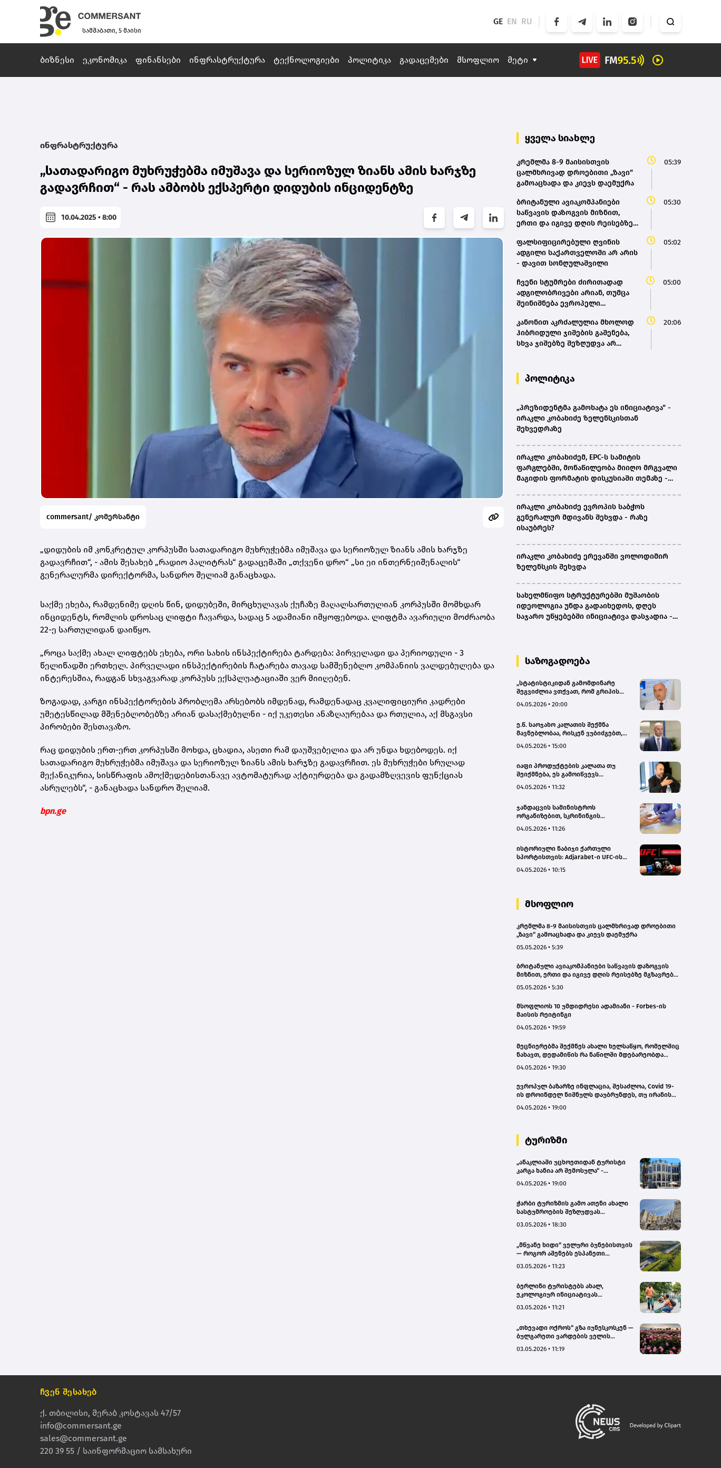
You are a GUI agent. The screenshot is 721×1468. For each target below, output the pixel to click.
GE (498, 21)
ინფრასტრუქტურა (227, 60)
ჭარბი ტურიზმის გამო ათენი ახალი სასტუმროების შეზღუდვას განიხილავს (572, 1208)
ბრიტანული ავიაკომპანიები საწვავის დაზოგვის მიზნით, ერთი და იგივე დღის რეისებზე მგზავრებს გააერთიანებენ (597, 971)
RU (526, 21)
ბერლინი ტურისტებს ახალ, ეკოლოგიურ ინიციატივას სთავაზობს (560, 1290)
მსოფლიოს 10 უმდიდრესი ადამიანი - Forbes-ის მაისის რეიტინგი (591, 1010)
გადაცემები (424, 60)
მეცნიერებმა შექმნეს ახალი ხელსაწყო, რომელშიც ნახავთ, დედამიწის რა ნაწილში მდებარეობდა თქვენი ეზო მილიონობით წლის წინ (598, 1051)
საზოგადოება (557, 661)
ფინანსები (158, 60)
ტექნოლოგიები (306, 60)
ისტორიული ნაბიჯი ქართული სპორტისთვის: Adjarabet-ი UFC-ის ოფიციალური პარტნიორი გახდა (569, 853)
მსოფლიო (478, 60)
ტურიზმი (546, 1140)
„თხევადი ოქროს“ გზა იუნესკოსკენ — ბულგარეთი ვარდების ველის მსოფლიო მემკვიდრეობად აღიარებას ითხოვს (575, 1332)
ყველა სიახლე (560, 138)
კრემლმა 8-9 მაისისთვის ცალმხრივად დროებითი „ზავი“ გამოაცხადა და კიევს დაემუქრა (596, 930)
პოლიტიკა (369, 60)
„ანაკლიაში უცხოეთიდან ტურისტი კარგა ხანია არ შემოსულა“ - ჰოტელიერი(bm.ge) (571, 1167)
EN (512, 21)
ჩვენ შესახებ (68, 1392)
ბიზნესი (57, 60)
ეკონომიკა (105, 60)
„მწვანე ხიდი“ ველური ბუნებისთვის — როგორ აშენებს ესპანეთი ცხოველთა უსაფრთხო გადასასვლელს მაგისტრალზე (574, 1249)
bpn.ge (53, 811)
